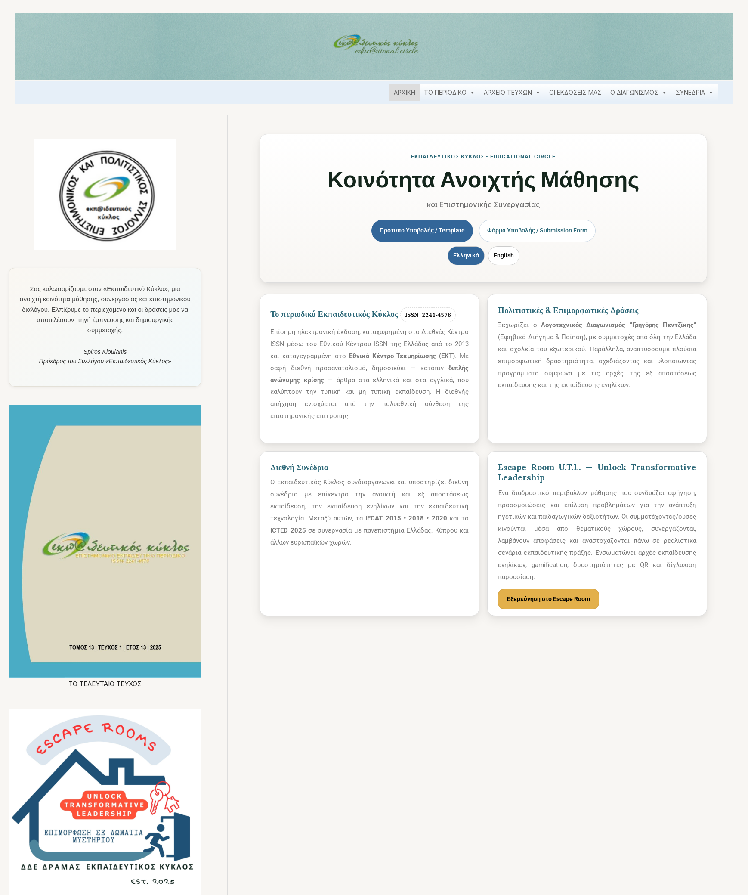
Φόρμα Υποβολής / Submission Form (540, 231)
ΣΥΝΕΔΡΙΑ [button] (695, 92)
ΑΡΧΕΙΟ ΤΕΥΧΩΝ (512, 92)
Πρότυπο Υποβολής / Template (419, 231)
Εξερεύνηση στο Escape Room (551, 600)
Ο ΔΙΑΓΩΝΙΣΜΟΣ (638, 92)
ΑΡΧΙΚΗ (404, 92)
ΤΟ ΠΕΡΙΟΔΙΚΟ (449, 92)
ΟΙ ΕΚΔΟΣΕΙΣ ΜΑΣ (575, 92)
